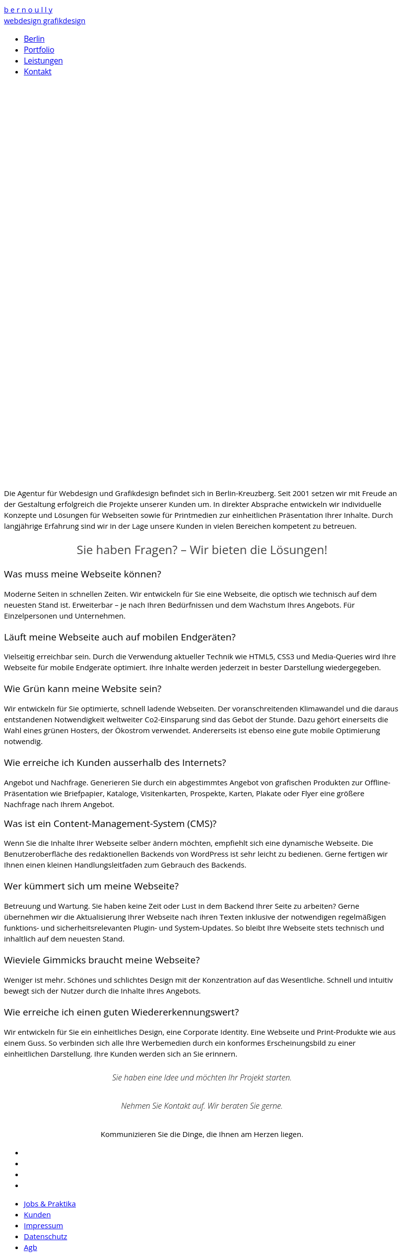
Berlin (34, 38)
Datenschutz (45, 1236)
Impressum (43, 1225)
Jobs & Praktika (50, 1203)
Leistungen (43, 60)
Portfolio (39, 49)
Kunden (37, 1214)
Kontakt (38, 71)
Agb (30, 1247)
